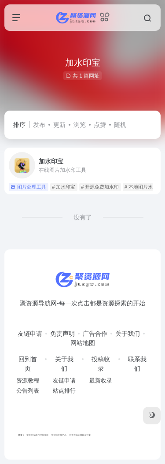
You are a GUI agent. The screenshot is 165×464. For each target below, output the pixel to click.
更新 (59, 124)
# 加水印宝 (63, 186)
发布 (39, 124)
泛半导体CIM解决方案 (80, 435)
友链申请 (30, 333)
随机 (120, 124)
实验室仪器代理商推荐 (37, 435)
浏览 (79, 124)
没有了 (82, 217)
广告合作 (95, 333)
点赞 (100, 124)
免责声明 (62, 333)
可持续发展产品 (58, 435)
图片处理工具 (28, 186)
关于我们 (127, 333)
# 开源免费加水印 (100, 186)
